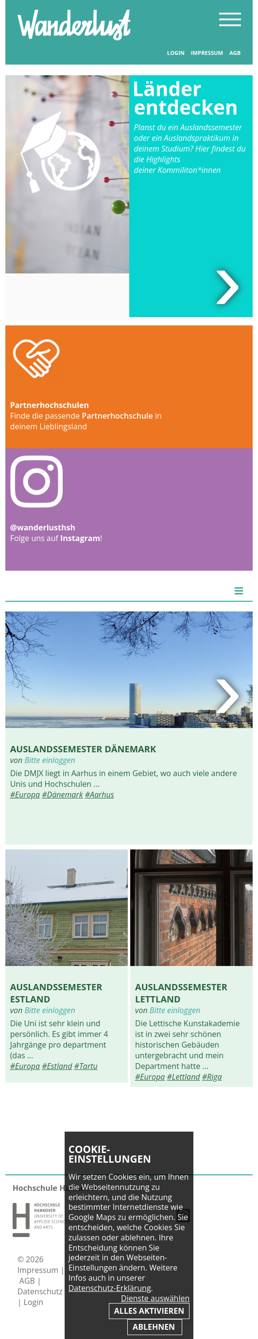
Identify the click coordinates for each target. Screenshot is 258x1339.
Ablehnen (155, 1327)
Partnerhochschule (117, 415)
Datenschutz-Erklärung (110, 1288)
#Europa (25, 794)
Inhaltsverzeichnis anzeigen (230, 19)
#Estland (57, 1066)
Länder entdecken (185, 97)
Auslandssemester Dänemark (83, 749)
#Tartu (86, 1066)
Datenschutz (40, 1291)
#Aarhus (99, 794)
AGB (235, 53)
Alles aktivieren (149, 1310)
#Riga (212, 1076)
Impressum (207, 53)
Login (176, 53)
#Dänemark (62, 794)
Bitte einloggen (49, 760)
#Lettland (183, 1076)
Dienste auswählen (155, 1298)
